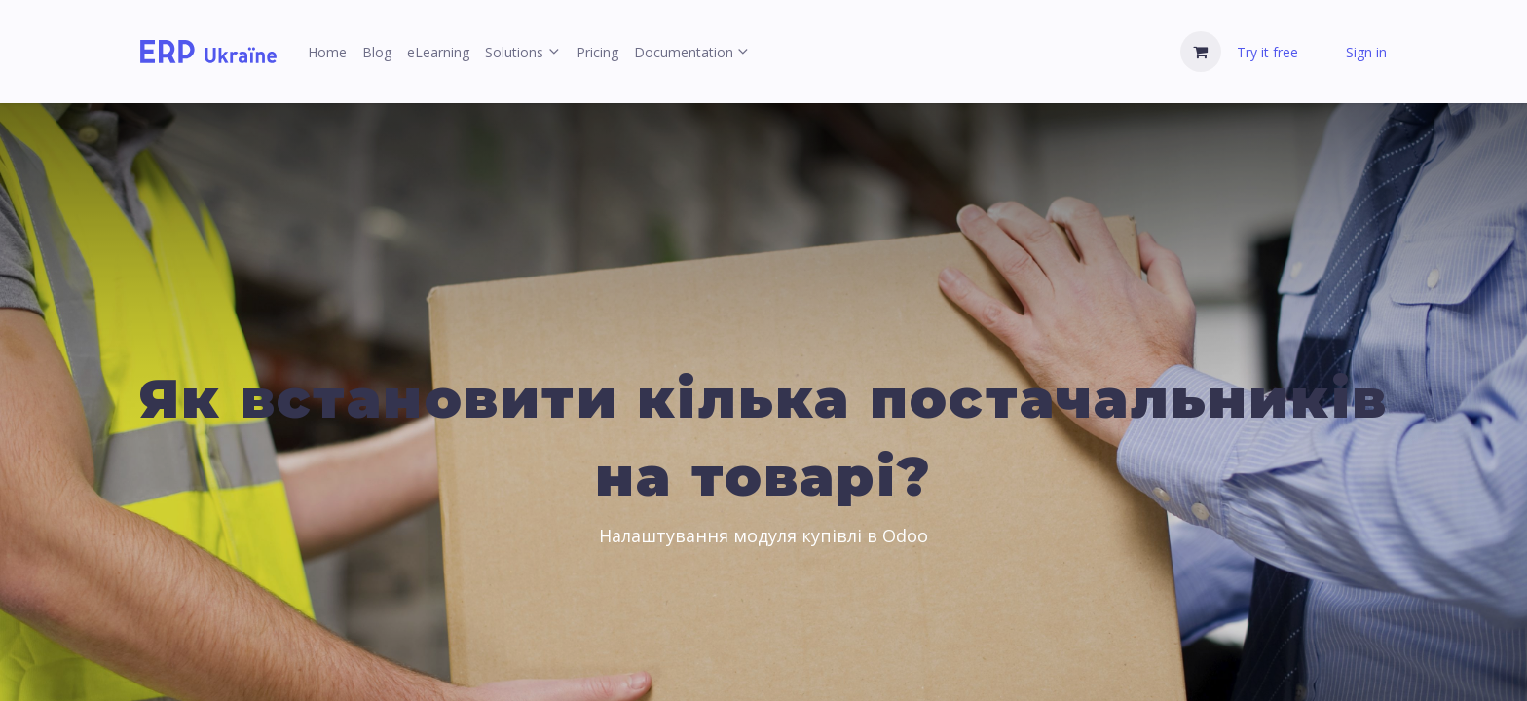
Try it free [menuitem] (1267, 52)
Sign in (1366, 52)
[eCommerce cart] (1200, 51)
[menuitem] (327, 52)
